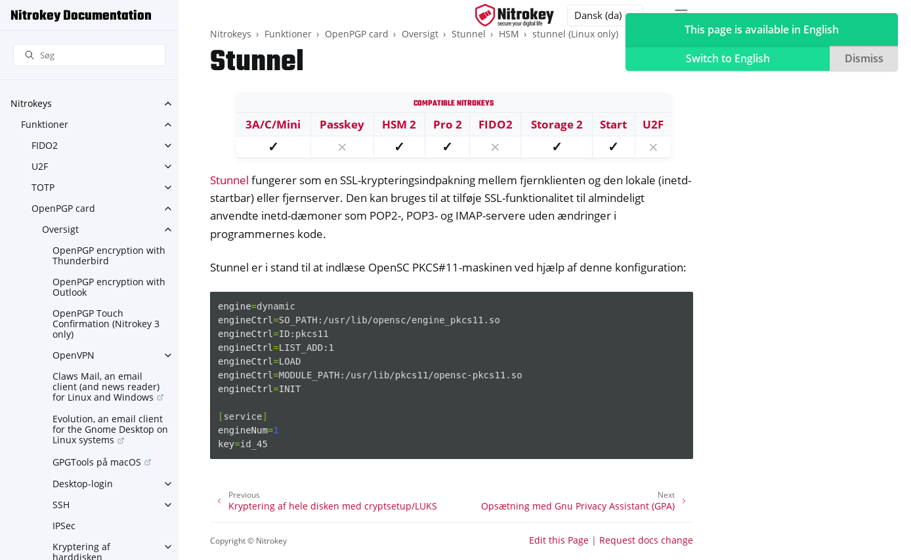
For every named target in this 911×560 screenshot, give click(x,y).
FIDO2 (45, 145)
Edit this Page (559, 540)
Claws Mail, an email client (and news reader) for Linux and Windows (106, 386)
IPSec (64, 525)
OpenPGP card (63, 208)
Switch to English (728, 58)
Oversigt (60, 229)
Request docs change (646, 540)
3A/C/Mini (273, 124)
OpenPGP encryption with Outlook (109, 286)
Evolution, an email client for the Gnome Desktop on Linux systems (110, 429)
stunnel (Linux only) (575, 34)
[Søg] (89, 55)
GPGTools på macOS (97, 462)
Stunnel (469, 34)
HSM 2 (399, 124)
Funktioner (44, 124)
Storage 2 (557, 124)
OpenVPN (74, 355)
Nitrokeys (31, 103)
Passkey (342, 124)
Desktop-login (83, 483)
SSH (61, 504)
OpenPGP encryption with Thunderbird (109, 255)
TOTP (43, 187)
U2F (40, 166)
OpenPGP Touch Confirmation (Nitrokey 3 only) (106, 323)
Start (613, 124)
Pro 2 (447, 124)
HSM (509, 34)
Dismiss (864, 58)
